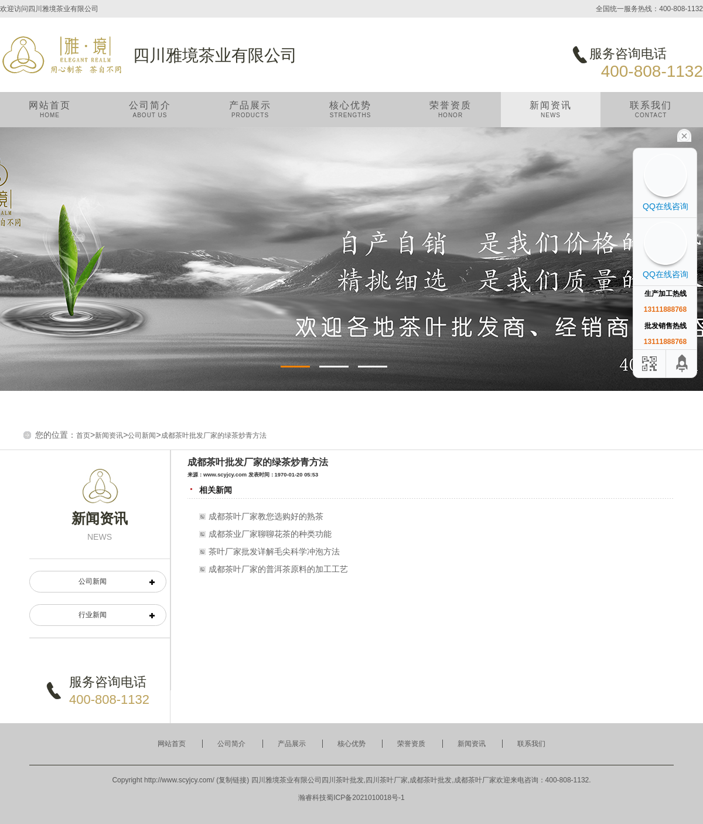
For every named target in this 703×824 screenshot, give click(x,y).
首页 (83, 435)
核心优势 (350, 114)
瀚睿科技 (312, 798)
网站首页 (50, 114)
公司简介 (150, 114)
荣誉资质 (450, 114)
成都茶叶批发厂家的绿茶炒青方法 (214, 435)
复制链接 (233, 780)
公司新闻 (142, 435)
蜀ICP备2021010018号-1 (365, 798)
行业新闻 (93, 615)
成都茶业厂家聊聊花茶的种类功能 (270, 534)
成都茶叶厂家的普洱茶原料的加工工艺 (278, 569)
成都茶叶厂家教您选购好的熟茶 (266, 516)
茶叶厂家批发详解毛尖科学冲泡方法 (274, 551)
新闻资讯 (550, 114)
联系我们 (651, 114)
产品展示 (250, 114)
